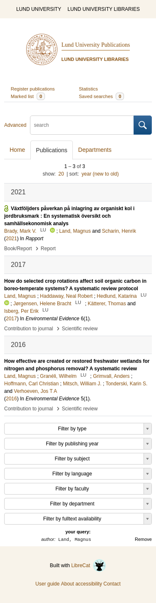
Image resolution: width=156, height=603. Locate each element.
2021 (11, 238)
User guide (47, 584)
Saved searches (101, 96)
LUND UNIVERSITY (38, 9)
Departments (94, 149)
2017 (11, 319)
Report (48, 248)
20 (61, 174)
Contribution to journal (28, 329)
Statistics (88, 88)
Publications (51, 150)
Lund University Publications (96, 45)
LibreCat (88, 565)
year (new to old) (100, 174)
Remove (143, 539)
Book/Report (18, 248)
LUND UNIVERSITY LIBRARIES (103, 9)
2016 (11, 399)
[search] (82, 125)
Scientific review (80, 329)
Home (17, 149)
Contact (112, 584)
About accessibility (81, 584)
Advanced (15, 125)
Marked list (28, 96)
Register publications (33, 88)
